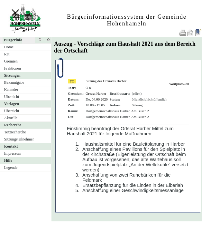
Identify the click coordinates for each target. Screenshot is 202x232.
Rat (7, 54)
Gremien (11, 61)
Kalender (11, 89)
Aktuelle (10, 118)
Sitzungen (12, 75)
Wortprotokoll (179, 84)
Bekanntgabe (14, 82)
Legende (10, 167)
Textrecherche (15, 132)
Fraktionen (12, 68)
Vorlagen (11, 104)
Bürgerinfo (13, 40)
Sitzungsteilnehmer (19, 139)
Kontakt (11, 146)
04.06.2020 (100, 99)
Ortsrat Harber (96, 93)
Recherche (13, 125)
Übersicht (11, 96)
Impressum (12, 153)
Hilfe (8, 160)
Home (9, 47)
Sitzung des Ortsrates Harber (106, 81)
